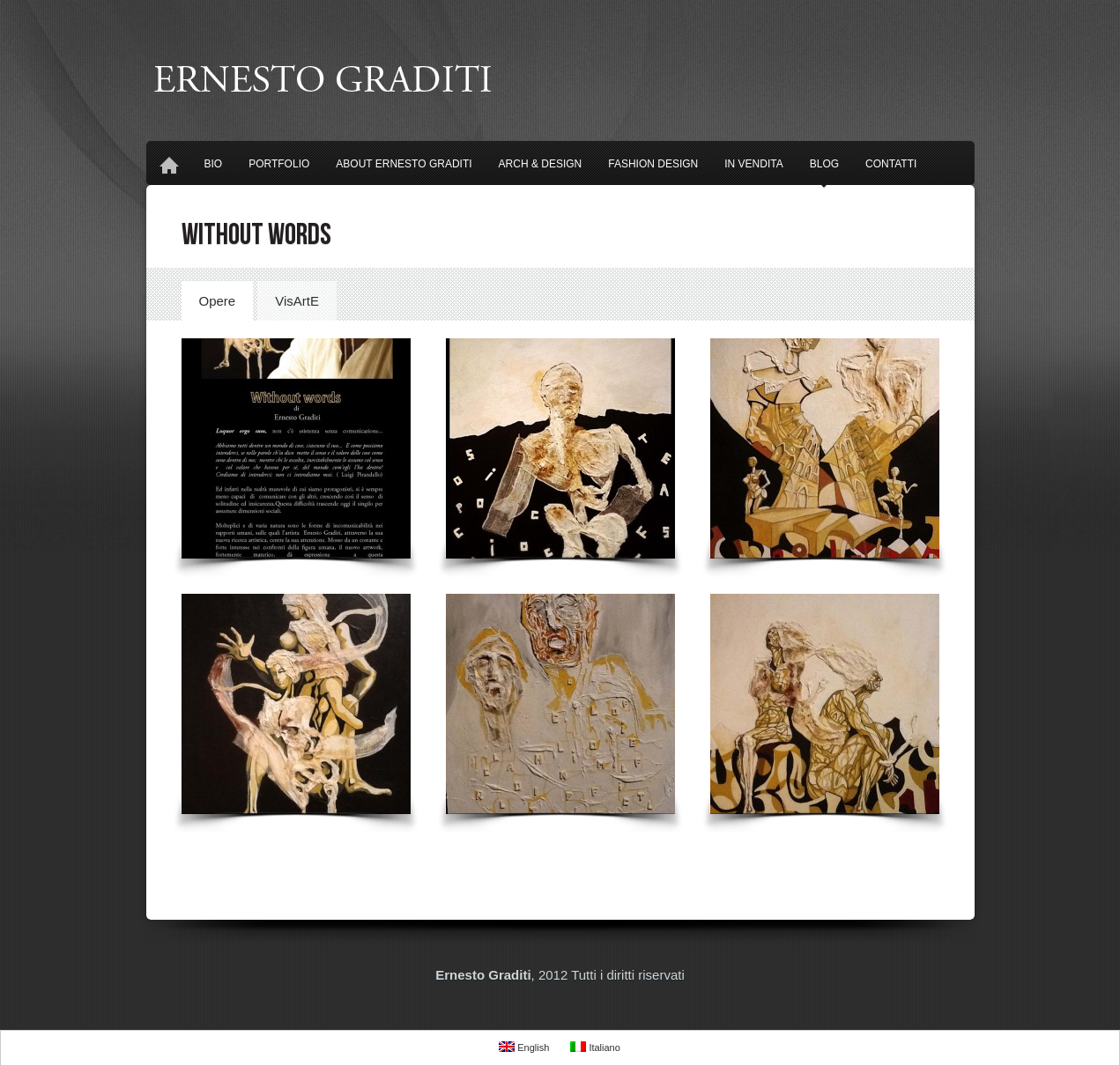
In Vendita (753, 164)
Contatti (890, 164)
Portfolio (278, 164)
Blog (824, 169)
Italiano (595, 1047)
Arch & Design (540, 164)
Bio (213, 164)
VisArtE (297, 300)
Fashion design (653, 164)
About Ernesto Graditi (403, 164)
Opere (217, 300)
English (524, 1047)
